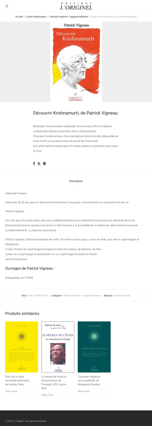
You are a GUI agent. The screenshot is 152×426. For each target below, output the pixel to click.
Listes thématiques (36, 16)
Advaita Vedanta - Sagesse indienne (69, 16)
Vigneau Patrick (122, 295)
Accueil (19, 16)
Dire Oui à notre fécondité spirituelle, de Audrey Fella (17, 380)
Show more (11, 391)
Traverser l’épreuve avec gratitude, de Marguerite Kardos (89, 380)
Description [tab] (76, 181)
